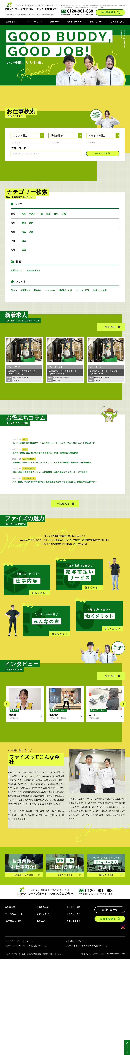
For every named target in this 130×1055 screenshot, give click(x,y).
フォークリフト (33, 270)
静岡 (31, 223)
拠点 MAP (54, 22)
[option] (65, 55)
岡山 (24, 241)
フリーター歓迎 (82, 290)
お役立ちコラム (96, 22)
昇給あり (38, 290)
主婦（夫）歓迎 (100, 290)
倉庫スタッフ (17, 270)
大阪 (24, 232)
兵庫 (31, 232)
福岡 (24, 250)
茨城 (64, 214)
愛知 (24, 223)
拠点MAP (41, 921)
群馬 (56, 214)
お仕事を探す (11, 22)
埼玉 (48, 214)
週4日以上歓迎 (65, 290)
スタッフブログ (73, 921)
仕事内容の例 (42, 907)
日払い (14, 290)
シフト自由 (50, 290)
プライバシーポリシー (91, 954)
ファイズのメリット (34, 22)
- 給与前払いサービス (13, 921)
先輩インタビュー (74, 22)
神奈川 (32, 214)
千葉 (41, 214)
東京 (24, 214)
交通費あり (25, 290)
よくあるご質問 (117, 22)
